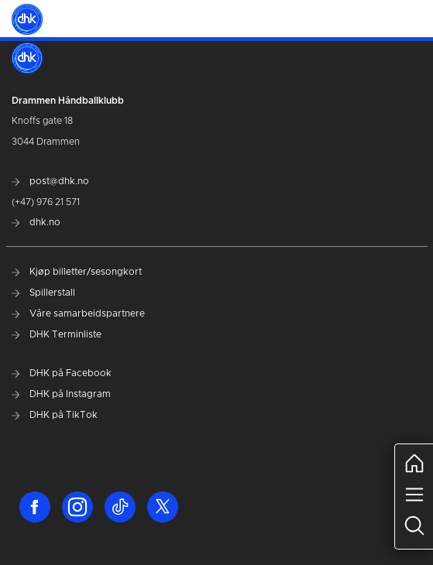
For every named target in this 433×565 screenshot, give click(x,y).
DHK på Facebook (62, 373)
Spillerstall (43, 292)
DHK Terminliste (56, 334)
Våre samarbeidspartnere (78, 313)
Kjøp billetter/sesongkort (77, 271)
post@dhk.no (50, 181)
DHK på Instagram (61, 394)
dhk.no (36, 222)
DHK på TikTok (55, 414)
